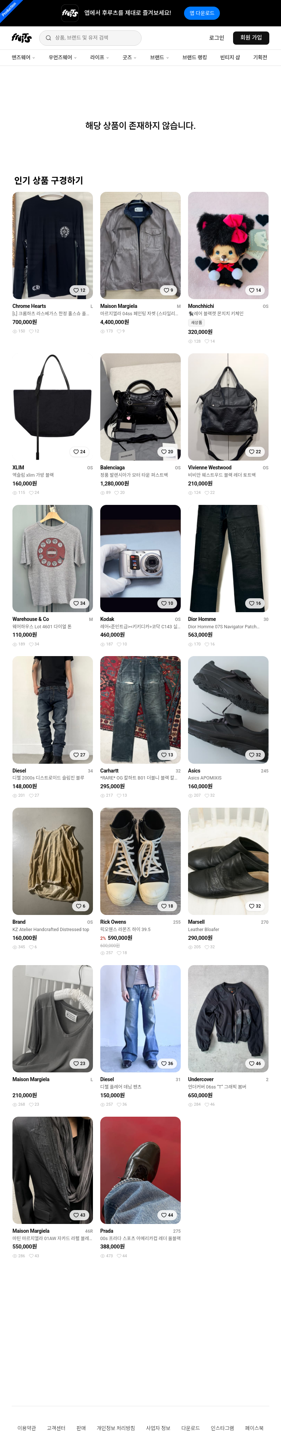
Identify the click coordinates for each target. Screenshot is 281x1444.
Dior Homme (202, 619)
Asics (194, 771)
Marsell (196, 922)
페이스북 (254, 1428)
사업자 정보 (158, 1428)
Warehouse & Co (30, 619)
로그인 (216, 38)
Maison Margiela (118, 306)
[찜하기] (79, 290)
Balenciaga (112, 467)
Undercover (201, 1079)
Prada (106, 1231)
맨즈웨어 (23, 57)
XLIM (18, 467)
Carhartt (109, 771)
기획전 (260, 57)
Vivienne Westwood (210, 467)
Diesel (19, 771)
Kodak (107, 619)
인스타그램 (222, 1428)
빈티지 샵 (230, 57)
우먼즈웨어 (63, 57)
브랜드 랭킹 (195, 57)
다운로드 (190, 1428)
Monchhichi (201, 306)
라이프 (99, 57)
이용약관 (27, 1428)
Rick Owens (113, 922)
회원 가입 (251, 37)
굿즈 (130, 57)
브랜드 (159, 57)
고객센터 (56, 1428)
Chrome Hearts (29, 306)
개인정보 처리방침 (116, 1428)
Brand (19, 922)
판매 (81, 1428)
